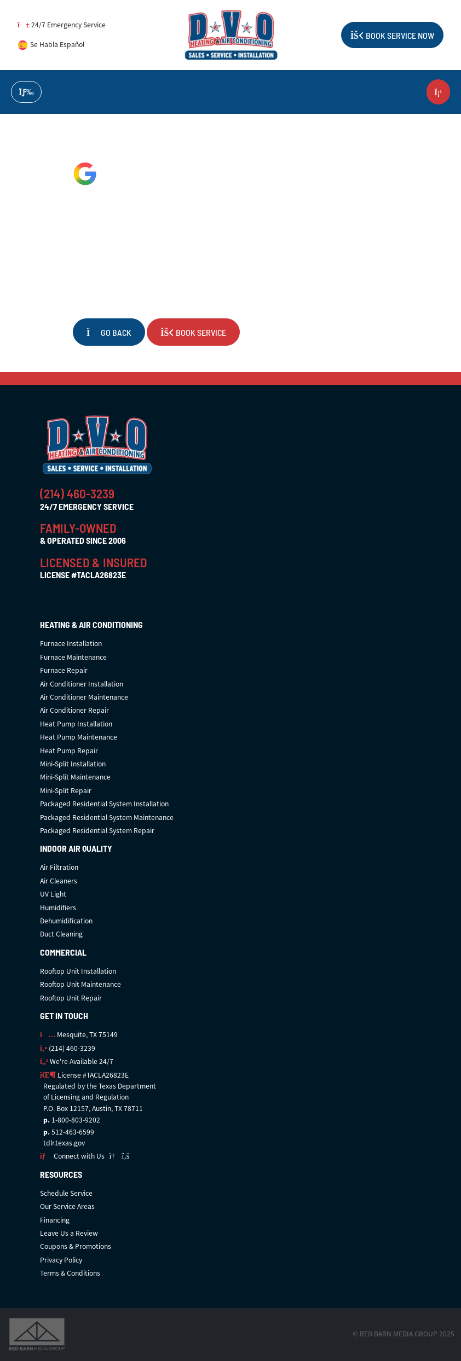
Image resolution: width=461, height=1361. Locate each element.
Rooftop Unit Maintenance (80, 984)
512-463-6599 (72, 1132)
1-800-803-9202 (75, 1120)
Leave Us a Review (69, 1233)
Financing (55, 1220)
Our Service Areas (67, 1206)
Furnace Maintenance (73, 657)
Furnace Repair (64, 670)
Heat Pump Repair (69, 750)
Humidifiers (58, 907)
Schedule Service (66, 1193)
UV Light (53, 894)
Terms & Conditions (70, 1273)
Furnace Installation (71, 643)
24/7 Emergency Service (62, 25)
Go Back (109, 332)
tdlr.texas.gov (64, 1143)
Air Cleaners (58, 881)
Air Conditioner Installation (81, 684)
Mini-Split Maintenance (75, 777)
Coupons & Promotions (75, 1246)
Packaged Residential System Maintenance (107, 817)
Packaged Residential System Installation (104, 804)
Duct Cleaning (61, 934)
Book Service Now (392, 35)
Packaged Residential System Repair (97, 830)
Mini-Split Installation (73, 764)
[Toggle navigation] (26, 92)
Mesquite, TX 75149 (79, 1034)
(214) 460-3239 (77, 493)
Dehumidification (66, 921)
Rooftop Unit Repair (71, 998)
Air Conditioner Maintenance (84, 697)
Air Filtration (59, 867)
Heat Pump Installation (76, 724)
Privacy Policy (61, 1260)
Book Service (193, 332)
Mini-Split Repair (65, 790)
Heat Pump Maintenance (78, 737)
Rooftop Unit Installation (78, 971)
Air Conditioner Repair (74, 710)
